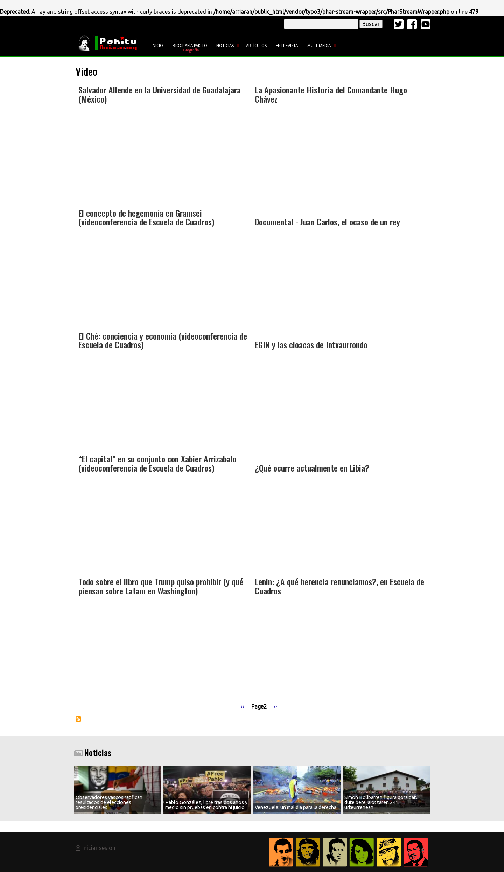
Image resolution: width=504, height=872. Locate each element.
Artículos (256, 45)
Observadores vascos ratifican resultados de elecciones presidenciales (109, 802)
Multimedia (319, 45)
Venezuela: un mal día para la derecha (295, 807)
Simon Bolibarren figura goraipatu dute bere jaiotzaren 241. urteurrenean (381, 802)
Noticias (225, 45)
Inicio (157, 45)
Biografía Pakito (190, 45)
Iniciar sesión (98, 848)
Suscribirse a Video (78, 719)
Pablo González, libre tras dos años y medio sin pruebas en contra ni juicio (206, 805)
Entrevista (287, 45)
